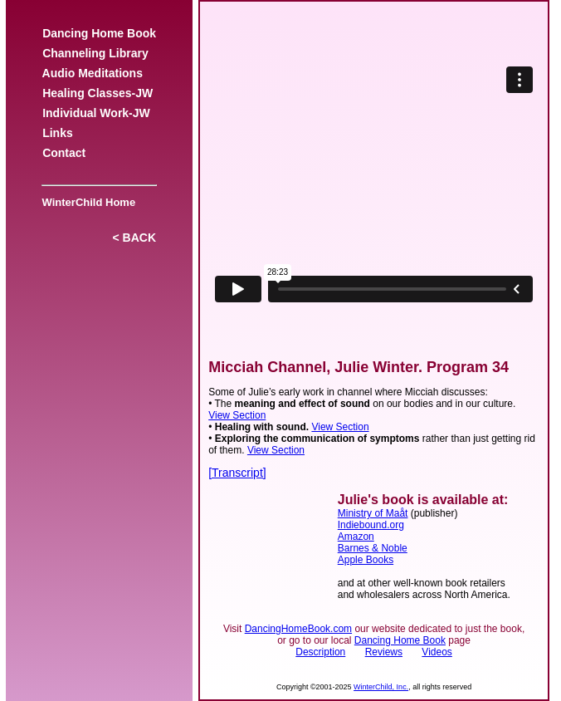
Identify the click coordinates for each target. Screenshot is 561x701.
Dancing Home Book (99, 33)
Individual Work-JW (96, 113)
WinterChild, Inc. (381, 687)
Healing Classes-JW (97, 93)
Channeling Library (95, 53)
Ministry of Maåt (373, 513)
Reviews (383, 652)
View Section (237, 415)
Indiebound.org (371, 525)
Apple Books (365, 560)
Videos (436, 652)
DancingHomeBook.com (298, 629)
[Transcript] (237, 472)
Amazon (356, 536)
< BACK (134, 237)
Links (57, 133)
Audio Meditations (92, 73)
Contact (64, 152)
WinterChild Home (85, 202)
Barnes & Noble (372, 548)
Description (320, 652)
